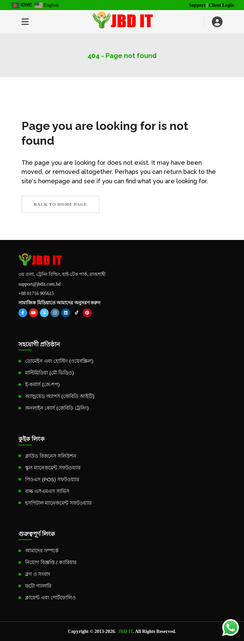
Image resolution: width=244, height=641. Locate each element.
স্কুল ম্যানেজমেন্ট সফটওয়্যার (52, 468)
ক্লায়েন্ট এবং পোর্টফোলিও (50, 597)
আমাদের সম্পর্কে (42, 550)
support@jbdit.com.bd (39, 284)
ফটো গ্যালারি (38, 586)
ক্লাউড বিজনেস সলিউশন (50, 456)
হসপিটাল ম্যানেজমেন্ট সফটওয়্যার (58, 503)
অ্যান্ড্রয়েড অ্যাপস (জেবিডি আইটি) (60, 396)
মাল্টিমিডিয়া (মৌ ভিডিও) (49, 373)
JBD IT (125, 631)
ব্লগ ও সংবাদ (37, 574)
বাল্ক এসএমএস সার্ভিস (47, 491)
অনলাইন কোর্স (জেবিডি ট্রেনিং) (57, 408)
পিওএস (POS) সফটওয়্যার (52, 479)
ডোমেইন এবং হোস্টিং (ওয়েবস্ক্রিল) (59, 361)
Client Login (221, 5)
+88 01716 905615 (36, 293)
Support (197, 5)
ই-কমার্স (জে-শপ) (42, 384)
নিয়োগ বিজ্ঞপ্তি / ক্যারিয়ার (50, 562)
